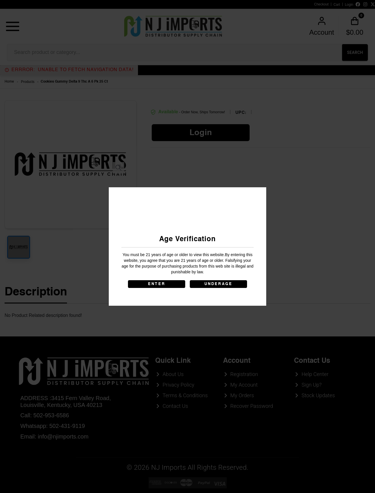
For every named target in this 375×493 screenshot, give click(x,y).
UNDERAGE (218, 284)
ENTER (156, 284)
